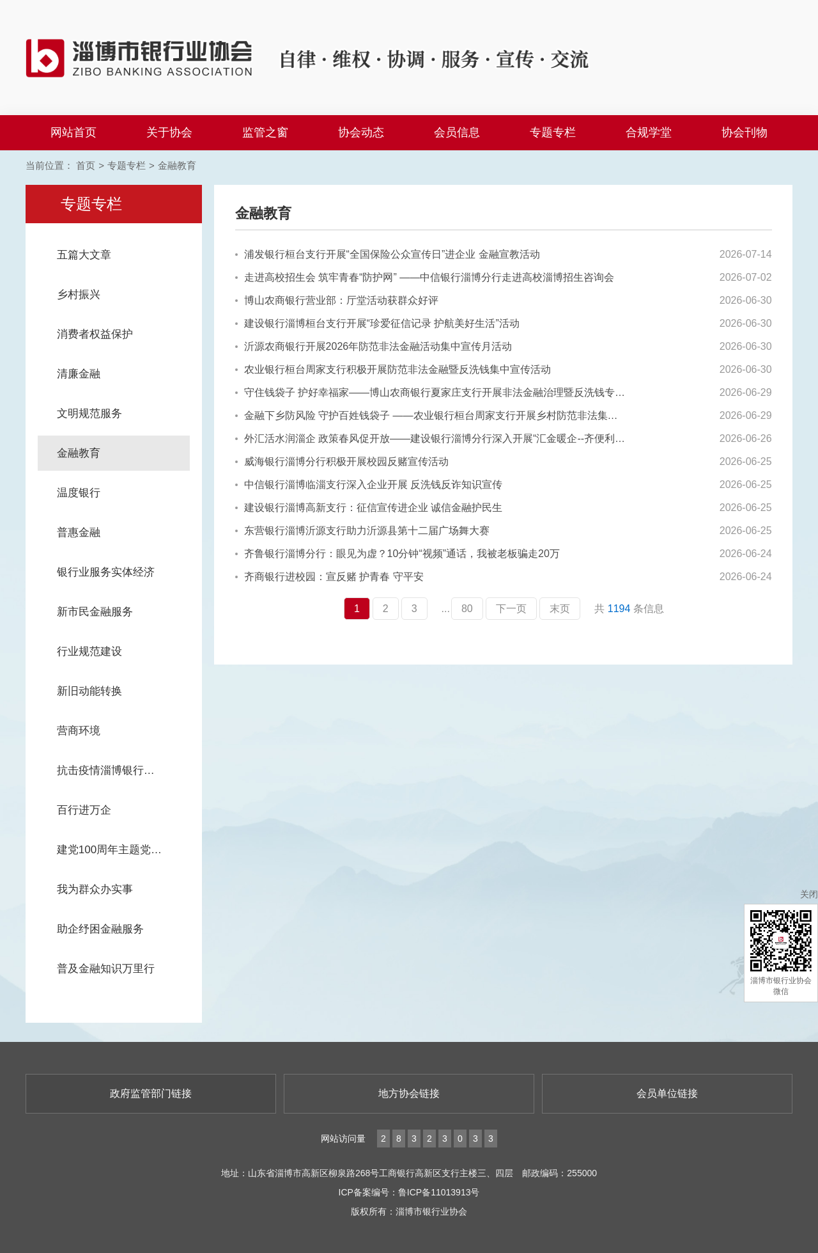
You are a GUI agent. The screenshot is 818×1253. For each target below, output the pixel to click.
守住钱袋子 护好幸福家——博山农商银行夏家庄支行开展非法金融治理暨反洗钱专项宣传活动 (431, 392)
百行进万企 (84, 810)
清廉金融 (78, 374)
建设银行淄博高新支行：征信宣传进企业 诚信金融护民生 (368, 507)
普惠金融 (78, 532)
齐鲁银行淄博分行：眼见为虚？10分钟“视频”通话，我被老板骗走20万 (397, 553)
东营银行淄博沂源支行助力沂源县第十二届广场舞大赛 (362, 530)
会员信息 (457, 132)
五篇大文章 (84, 255)
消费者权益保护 (95, 334)
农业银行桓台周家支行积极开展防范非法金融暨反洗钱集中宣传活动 (393, 369)
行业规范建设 (89, 651)
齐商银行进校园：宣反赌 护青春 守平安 (329, 576)
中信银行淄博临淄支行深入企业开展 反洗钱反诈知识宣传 (368, 484)
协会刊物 (745, 132)
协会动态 (361, 132)
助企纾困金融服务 (100, 929)
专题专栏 (553, 132)
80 (467, 608)
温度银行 (78, 493)
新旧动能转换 (89, 691)
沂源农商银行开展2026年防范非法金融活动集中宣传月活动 (374, 346)
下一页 (511, 608)
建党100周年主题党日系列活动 (123, 850)
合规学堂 (649, 132)
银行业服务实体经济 (106, 572)
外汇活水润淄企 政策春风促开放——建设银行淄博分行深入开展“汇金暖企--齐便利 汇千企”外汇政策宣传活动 (431, 438)
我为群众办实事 (95, 889)
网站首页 (73, 132)
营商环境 (78, 731)
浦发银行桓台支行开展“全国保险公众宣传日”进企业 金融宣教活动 (387, 254)
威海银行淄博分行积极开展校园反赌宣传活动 (342, 461)
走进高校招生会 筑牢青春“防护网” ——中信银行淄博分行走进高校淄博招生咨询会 (425, 277)
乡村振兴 (78, 294)
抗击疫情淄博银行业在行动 (122, 770)
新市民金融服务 (95, 612)
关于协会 (169, 132)
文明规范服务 (89, 413)
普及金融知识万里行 (106, 969)
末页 (560, 608)
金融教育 (177, 165)
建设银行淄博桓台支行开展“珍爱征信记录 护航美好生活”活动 (377, 323)
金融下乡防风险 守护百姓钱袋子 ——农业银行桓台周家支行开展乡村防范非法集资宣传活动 (431, 415)
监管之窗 (265, 132)
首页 (85, 165)
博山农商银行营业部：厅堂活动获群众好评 (336, 300)
